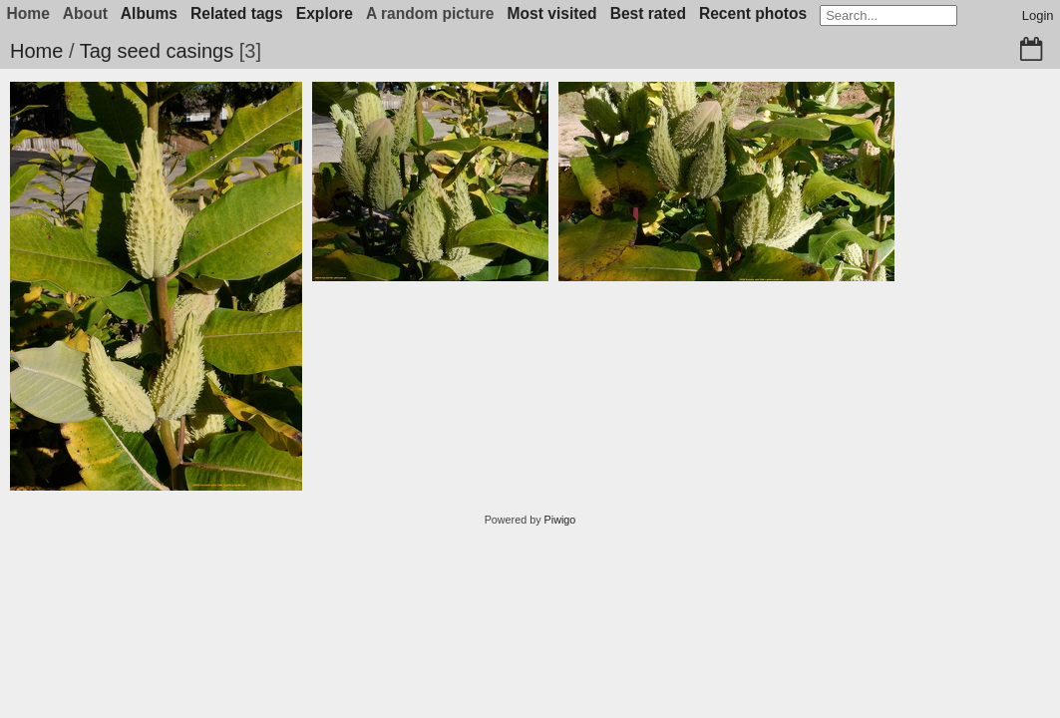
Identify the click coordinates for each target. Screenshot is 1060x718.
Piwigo (560, 520)
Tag (96, 51)
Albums (149, 13)
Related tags (236, 13)
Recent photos (753, 13)
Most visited (552, 13)
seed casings (175, 51)
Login (1038, 15)
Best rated (648, 13)
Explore (324, 13)
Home (36, 51)
